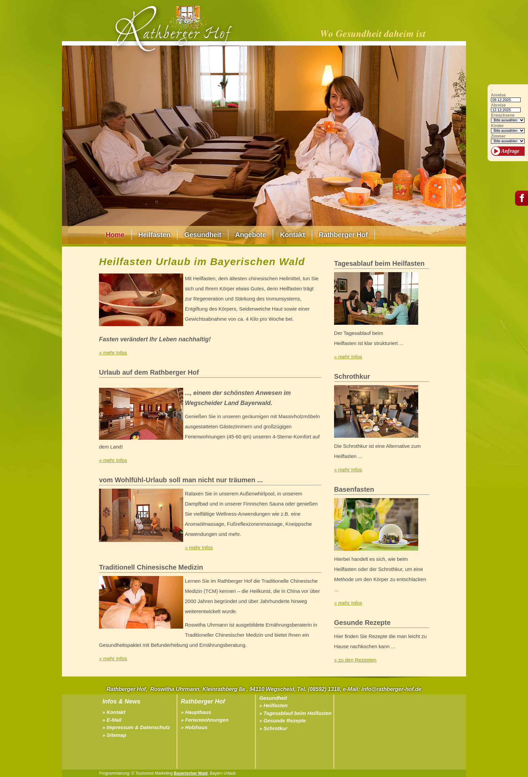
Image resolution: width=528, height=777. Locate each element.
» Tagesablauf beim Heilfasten (295, 713)
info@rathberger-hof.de (391, 689)
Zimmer (498, 136)
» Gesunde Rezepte (282, 720)
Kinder (497, 126)
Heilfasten (154, 234)
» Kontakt (113, 712)
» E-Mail (112, 720)
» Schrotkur (273, 728)
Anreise (498, 95)
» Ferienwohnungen (205, 720)
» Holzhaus (194, 727)
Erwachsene (503, 115)
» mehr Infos (113, 352)
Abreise (498, 105)
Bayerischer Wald (190, 773)
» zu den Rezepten (355, 660)
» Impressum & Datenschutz (136, 727)
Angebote (250, 234)
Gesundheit (202, 234)
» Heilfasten (273, 705)
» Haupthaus (196, 712)
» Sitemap (114, 735)
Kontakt (292, 234)
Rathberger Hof (343, 234)
